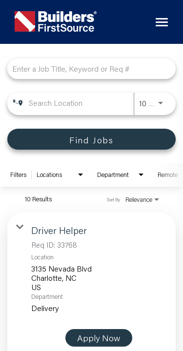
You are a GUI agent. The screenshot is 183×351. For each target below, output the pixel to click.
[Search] (91, 139)
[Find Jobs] (91, 139)
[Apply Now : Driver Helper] (98, 338)
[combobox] (86, 68)
